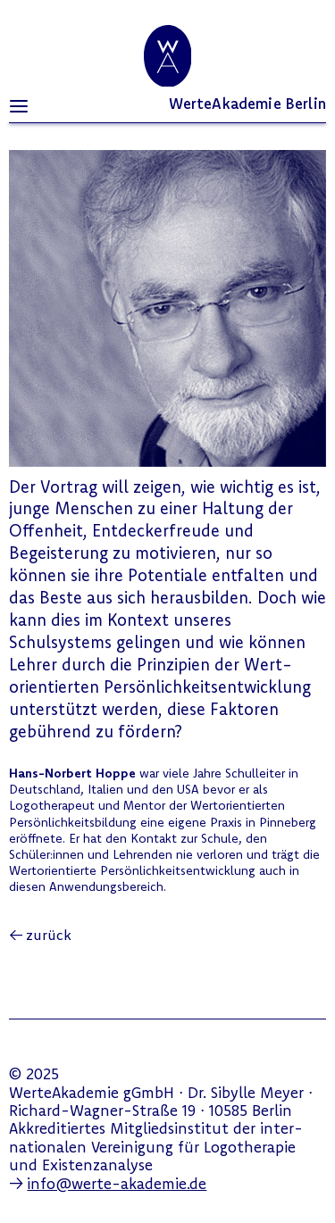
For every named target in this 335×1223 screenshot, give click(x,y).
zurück (48, 935)
